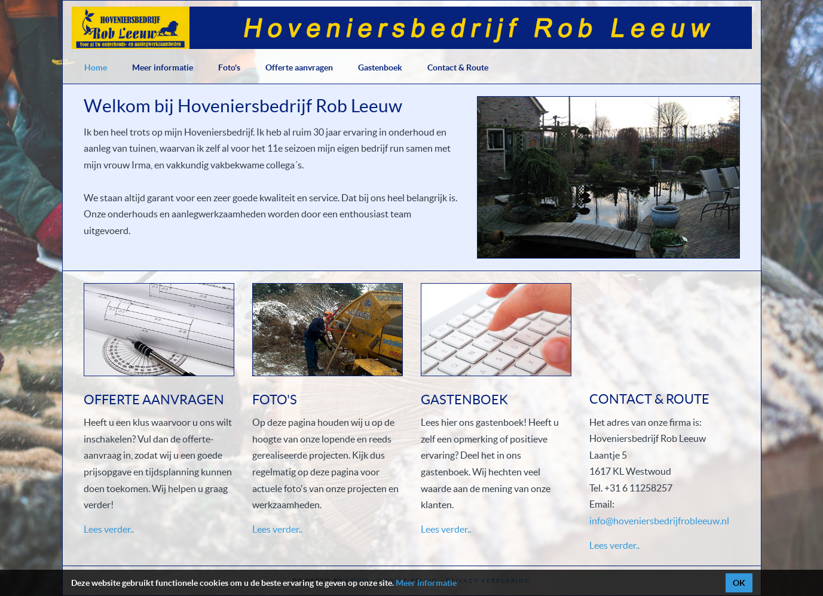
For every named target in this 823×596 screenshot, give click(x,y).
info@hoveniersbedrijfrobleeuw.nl (659, 520)
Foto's (229, 67)
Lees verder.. (109, 529)
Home (95, 67)
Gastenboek (380, 67)
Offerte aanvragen (299, 67)
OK (739, 583)
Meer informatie (162, 67)
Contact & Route (457, 67)
